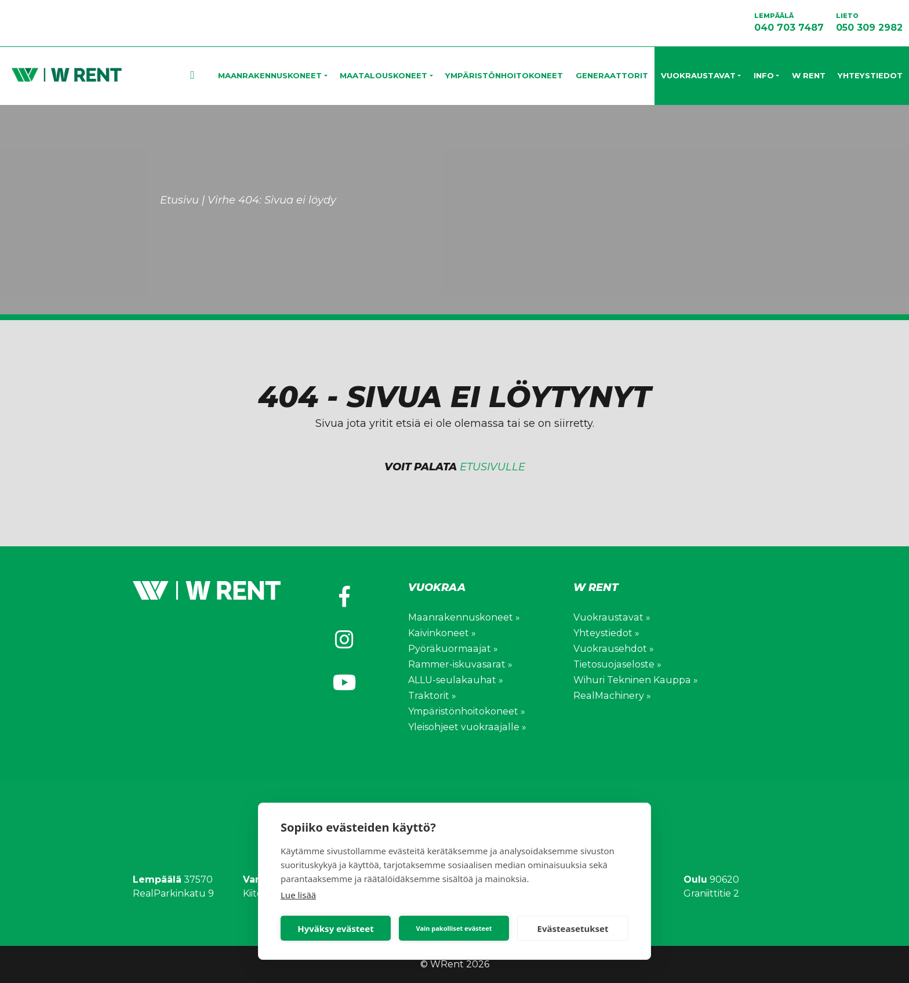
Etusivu (209, 76)
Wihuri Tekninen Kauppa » (635, 679)
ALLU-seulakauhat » (454, 679)
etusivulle (492, 466)
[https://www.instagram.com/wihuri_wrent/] (344, 639)
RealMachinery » (611, 695)
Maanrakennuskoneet (270, 75)
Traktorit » (432, 695)
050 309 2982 (869, 22)
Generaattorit (612, 75)
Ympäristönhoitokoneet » (466, 711)
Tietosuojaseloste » (617, 664)
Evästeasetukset (573, 928)
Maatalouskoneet (383, 75)
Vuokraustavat (698, 75)
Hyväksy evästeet (335, 928)
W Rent (809, 75)
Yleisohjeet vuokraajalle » (466, 726)
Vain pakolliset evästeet (454, 928)
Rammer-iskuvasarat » (459, 664)
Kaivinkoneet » (441, 633)
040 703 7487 (789, 22)
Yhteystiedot (870, 75)
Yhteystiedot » (606, 633)
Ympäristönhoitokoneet (504, 75)
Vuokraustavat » (611, 617)
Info (764, 75)
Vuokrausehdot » (613, 648)
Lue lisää (298, 895)
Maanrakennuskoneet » (463, 617)
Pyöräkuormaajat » (452, 648)
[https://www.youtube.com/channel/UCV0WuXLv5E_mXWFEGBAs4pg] (344, 682)
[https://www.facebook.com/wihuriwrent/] (344, 596)
